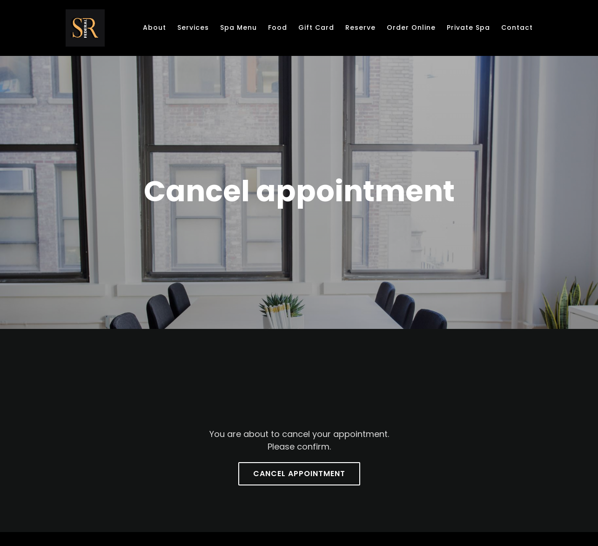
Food (277, 27)
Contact (517, 27)
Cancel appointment (299, 473)
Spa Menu (238, 27)
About (154, 27)
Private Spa (468, 27)
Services (193, 27)
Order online (411, 27)
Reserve (360, 27)
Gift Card (316, 27)
